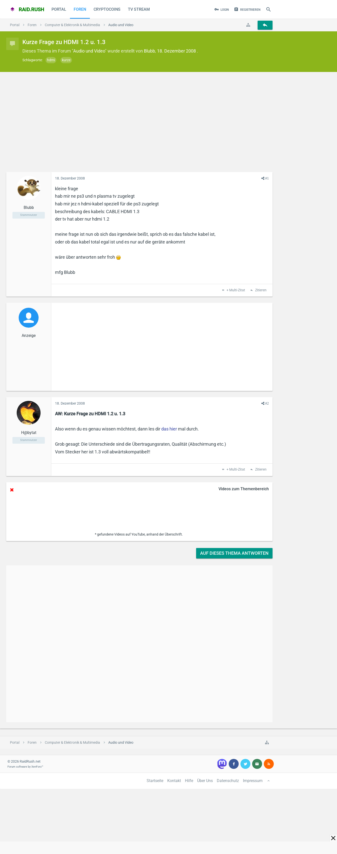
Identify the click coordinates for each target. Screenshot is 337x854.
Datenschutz (228, 780)
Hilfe (189, 780)
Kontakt (174, 780)
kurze (66, 60)
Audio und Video (89, 51)
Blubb (149, 51)
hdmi (51, 60)
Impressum (253, 780)
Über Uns (205, 780)
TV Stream (139, 9)
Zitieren (260, 290)
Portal (59, 9)
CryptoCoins (107, 9)
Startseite (155, 780)
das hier (169, 428)
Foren (80, 9)
